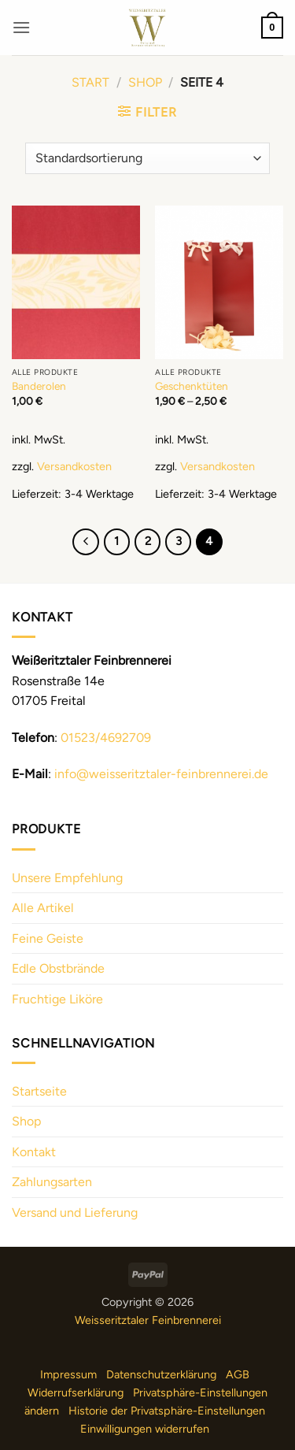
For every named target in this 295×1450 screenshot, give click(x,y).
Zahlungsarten (52, 1181)
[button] (21, 27)
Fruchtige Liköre (57, 999)
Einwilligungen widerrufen (144, 1429)
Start (90, 82)
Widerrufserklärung (76, 1392)
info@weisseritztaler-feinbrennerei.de (161, 773)
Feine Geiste (47, 938)
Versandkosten (74, 466)
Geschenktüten (191, 386)
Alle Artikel (43, 907)
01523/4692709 (106, 737)
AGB (237, 1374)
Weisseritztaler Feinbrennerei (148, 1320)
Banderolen (39, 386)
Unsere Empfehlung (67, 877)
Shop (145, 82)
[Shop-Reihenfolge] (147, 158)
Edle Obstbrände (58, 968)
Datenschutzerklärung (161, 1374)
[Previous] (85, 541)
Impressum (68, 1374)
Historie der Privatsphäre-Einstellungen (166, 1411)
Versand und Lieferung (75, 1212)
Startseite (39, 1091)
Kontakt (34, 1151)
